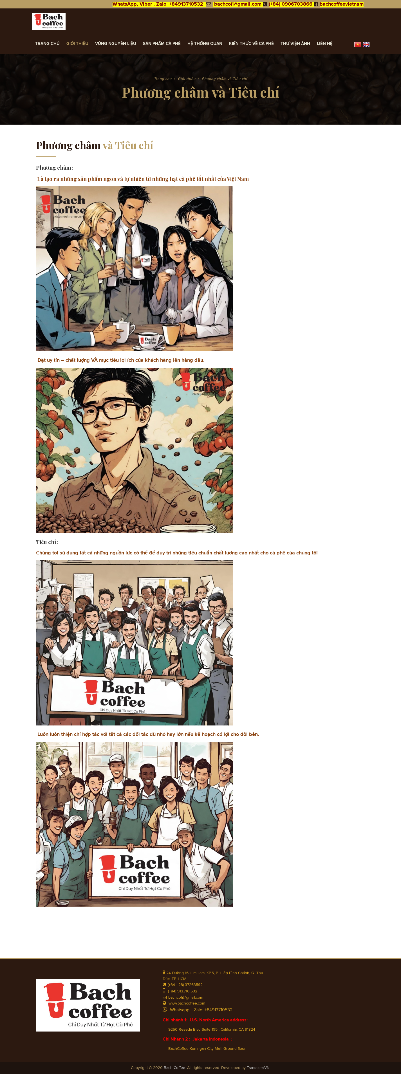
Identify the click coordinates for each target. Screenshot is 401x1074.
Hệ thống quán (204, 44)
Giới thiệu (77, 44)
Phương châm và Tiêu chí (224, 79)
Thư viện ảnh (295, 44)
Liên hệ (325, 44)
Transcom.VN (258, 1068)
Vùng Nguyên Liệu (115, 44)
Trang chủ (47, 44)
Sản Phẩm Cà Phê (162, 44)
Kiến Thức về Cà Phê (251, 44)
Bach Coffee (174, 1068)
